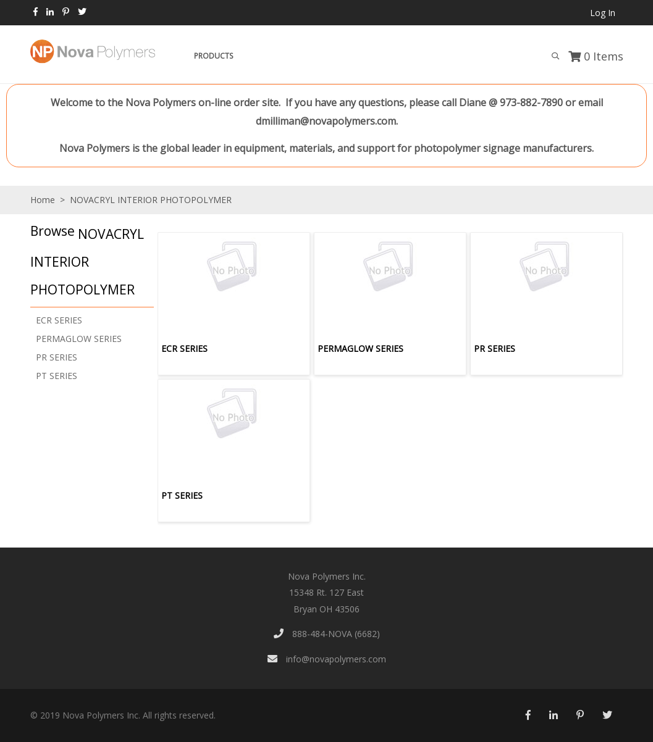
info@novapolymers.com (327, 659)
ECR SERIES (59, 320)
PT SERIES (56, 375)
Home (42, 200)
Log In (602, 13)
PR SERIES (56, 357)
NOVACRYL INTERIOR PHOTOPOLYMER (149, 200)
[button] (89, 261)
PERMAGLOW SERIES (79, 338)
